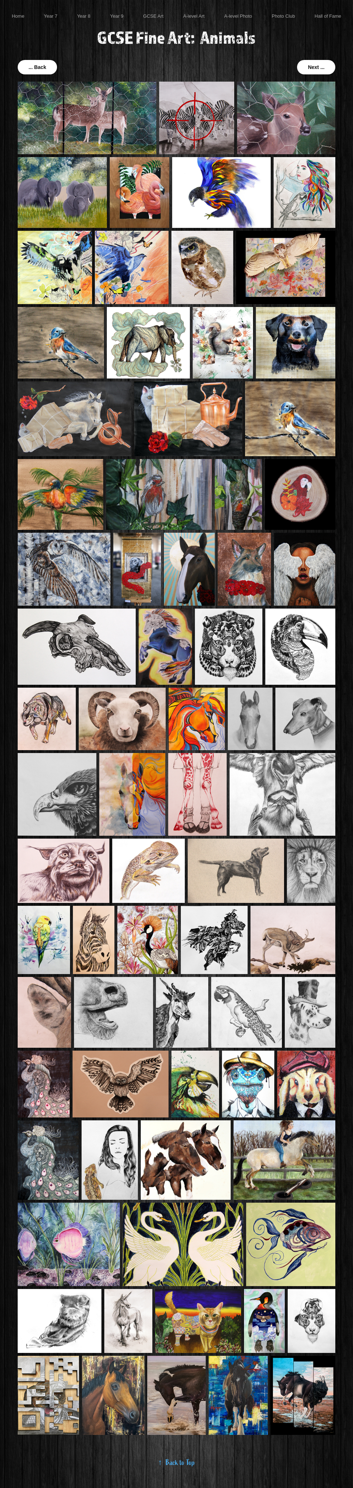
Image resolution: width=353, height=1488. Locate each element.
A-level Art (193, 16)
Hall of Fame (328, 16)
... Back (37, 67)
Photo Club (283, 16)
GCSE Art (153, 16)
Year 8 (83, 16)
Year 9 (116, 16)
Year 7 (50, 16)
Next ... (316, 67)
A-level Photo (238, 16)
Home (18, 16)
